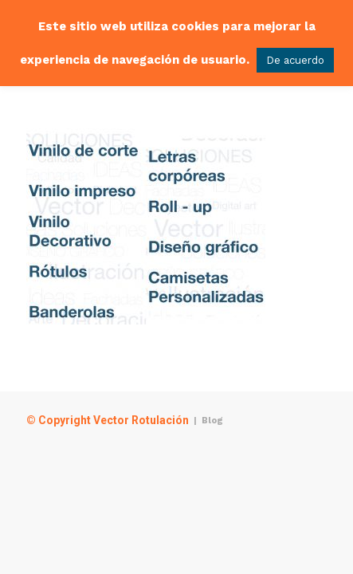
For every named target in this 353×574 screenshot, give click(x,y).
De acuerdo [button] (295, 60)
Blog (212, 420)
